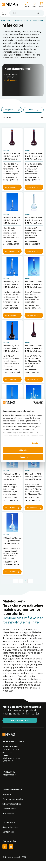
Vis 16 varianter (12, 315)
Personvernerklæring (12, 799)
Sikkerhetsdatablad (11, 804)
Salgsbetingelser (10, 827)
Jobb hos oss (8, 813)
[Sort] (23, 117)
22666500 (9, 77)
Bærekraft (7, 794)
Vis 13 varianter (34, 187)
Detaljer (35, 443)
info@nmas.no (10, 80)
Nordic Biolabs (9, 809)
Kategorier (11, 110)
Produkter (17, 20)
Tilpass (23, 457)
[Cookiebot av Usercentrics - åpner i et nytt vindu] (32, 402)
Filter (33, 110)
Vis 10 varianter (12, 187)
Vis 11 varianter (34, 315)
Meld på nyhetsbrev (20, 720)
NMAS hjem (6, 20)
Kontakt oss (8, 832)
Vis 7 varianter (12, 251)
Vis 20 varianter (34, 251)
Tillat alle (23, 450)
